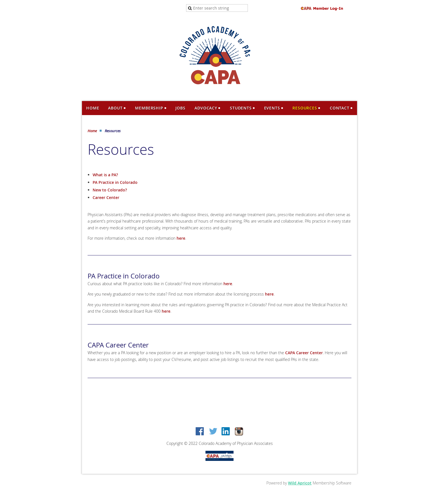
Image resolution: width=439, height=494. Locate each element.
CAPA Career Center (304, 352)
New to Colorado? (110, 190)
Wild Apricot (300, 483)
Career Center (106, 197)
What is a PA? (105, 174)
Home (92, 130)
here (181, 238)
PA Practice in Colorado (115, 182)
